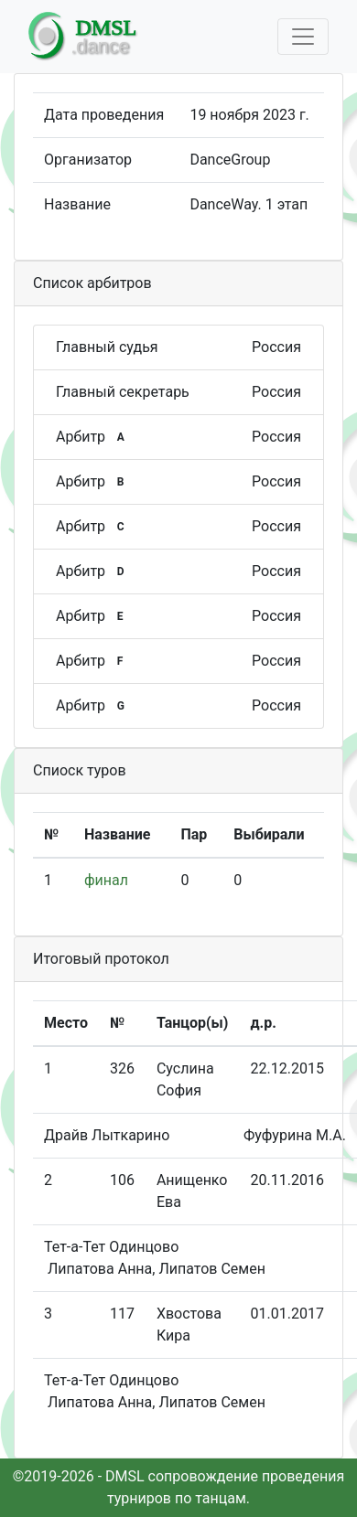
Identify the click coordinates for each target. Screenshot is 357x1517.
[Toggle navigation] (303, 36)
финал (106, 880)
